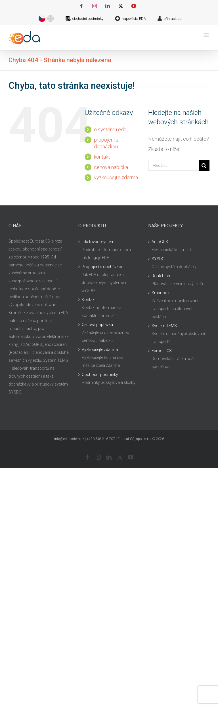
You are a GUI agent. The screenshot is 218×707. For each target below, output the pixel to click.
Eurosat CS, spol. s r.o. (134, 439)
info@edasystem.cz (69, 439)
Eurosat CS (162, 350)
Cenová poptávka (97, 324)
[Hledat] (204, 165)
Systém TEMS (164, 325)
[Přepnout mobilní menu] (206, 35)
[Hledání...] (173, 165)
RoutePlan (161, 275)
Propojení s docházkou (102, 266)
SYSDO (158, 258)
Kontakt (89, 299)
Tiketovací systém (98, 241)
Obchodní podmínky (100, 374)
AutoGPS (160, 241)
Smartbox (160, 293)
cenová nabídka (111, 167)
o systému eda (110, 129)
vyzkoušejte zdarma (116, 177)
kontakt (102, 157)
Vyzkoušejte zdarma (100, 349)
